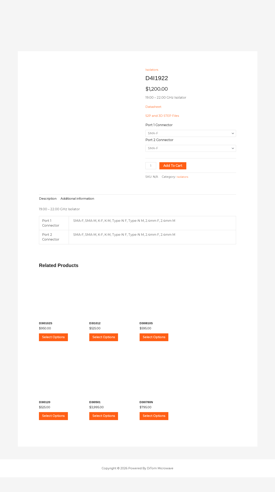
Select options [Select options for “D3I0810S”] (158, 341)
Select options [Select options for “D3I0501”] (107, 424)
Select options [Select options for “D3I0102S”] (57, 341)
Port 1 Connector (159, 125)
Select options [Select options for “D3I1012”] (107, 341)
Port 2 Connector (159, 140)
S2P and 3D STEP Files (163, 116)
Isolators (152, 70)
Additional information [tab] (79, 200)
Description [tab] (48, 200)
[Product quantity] (151, 166)
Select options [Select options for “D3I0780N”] (158, 424)
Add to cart (173, 166)
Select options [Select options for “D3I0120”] (57, 424)
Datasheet (153, 107)
